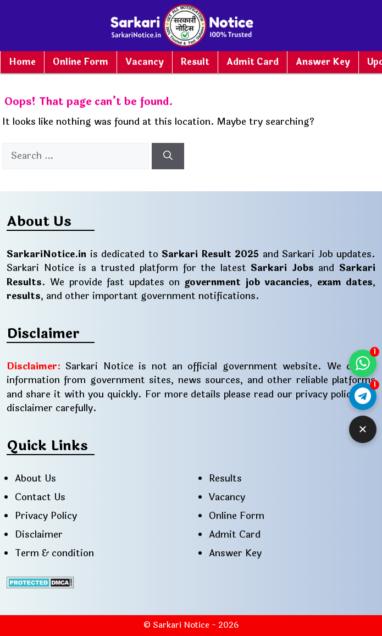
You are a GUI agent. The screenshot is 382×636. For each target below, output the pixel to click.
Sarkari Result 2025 (210, 254)
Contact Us (40, 497)
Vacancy (144, 62)
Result (195, 62)
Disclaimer (39, 534)
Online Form (80, 62)
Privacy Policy (46, 515)
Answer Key (323, 62)
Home (22, 62)
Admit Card (252, 62)
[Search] (168, 156)
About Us (35, 478)
